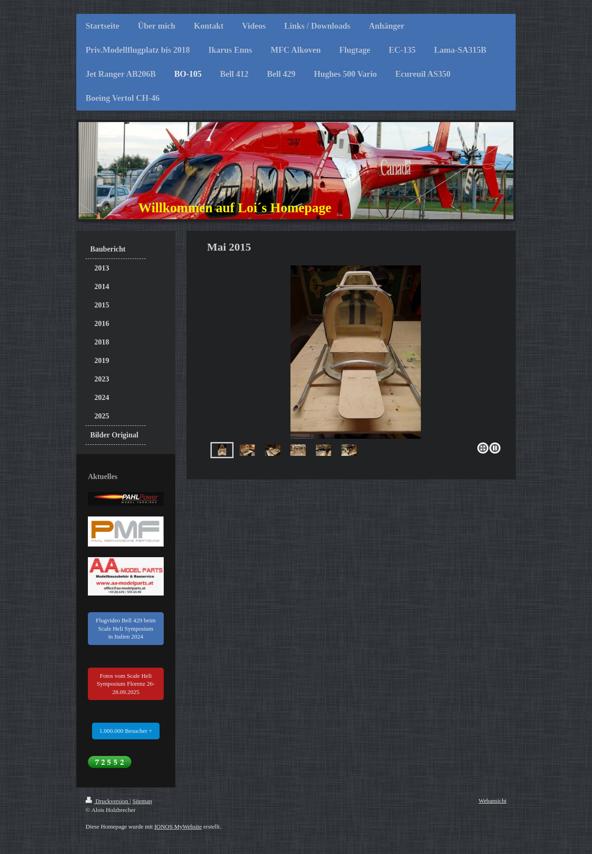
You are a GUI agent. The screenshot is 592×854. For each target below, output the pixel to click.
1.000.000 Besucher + (125, 730)
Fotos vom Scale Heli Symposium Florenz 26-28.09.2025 (126, 683)
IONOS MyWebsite (178, 826)
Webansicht (492, 800)
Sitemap (142, 801)
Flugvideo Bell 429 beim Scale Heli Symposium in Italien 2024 (126, 628)
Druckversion (108, 801)
